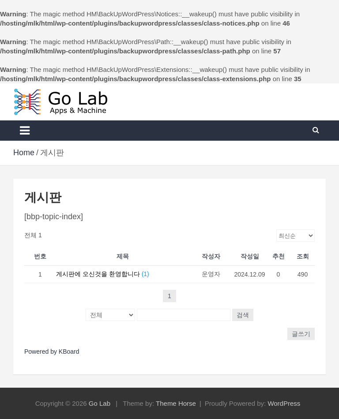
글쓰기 (301, 333)
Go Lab (99, 403)
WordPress (283, 403)
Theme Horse (176, 403)
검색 (243, 314)
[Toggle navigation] (24, 130)
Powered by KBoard (51, 351)
